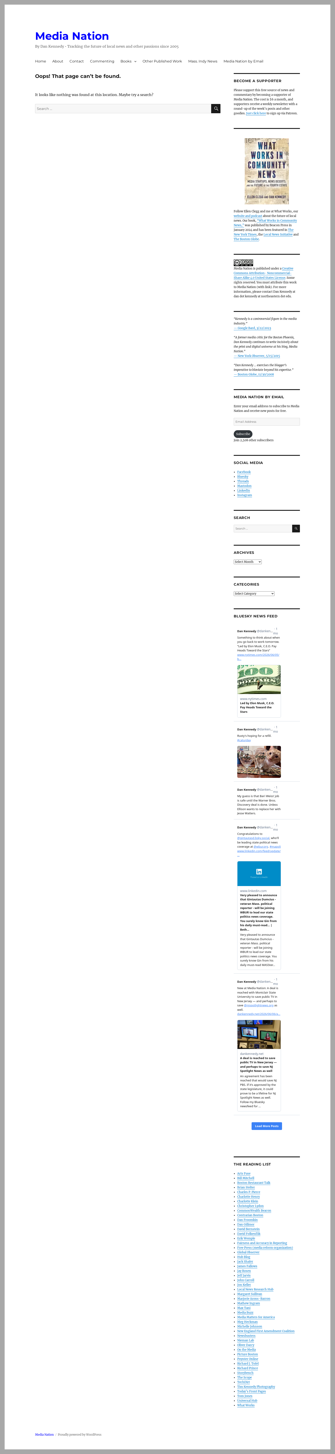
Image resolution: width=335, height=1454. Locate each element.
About (57, 61)
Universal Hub (247, 1401)
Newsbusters (246, 1336)
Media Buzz (245, 1312)
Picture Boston (247, 1354)
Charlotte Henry (248, 1197)
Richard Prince (247, 1368)
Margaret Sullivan (249, 1294)
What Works (246, 1405)
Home (40, 61)
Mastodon (244, 486)
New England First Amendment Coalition (266, 1331)
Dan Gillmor (245, 1224)
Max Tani (243, 1308)
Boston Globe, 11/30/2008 (256, 374)
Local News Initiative (278, 234)
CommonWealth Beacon (254, 1211)
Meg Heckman (247, 1322)
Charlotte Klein (247, 1201)
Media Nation (72, 36)
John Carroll (245, 1280)
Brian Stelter (246, 1187)
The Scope (244, 1377)
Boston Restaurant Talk (253, 1183)
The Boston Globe (246, 239)
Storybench (245, 1373)
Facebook (244, 472)
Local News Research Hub (255, 1289)
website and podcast (248, 216)
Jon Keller (244, 1285)
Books (126, 61)
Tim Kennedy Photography (256, 1387)
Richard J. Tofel (248, 1363)
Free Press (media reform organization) (265, 1248)
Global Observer (248, 1252)
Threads (243, 481)
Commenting (102, 61)
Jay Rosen (244, 1271)
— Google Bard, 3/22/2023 (252, 328)
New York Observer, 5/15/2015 (259, 356)
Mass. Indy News (202, 61)
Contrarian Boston (250, 1215)
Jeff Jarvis (244, 1275)
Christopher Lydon (250, 1206)
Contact (77, 61)
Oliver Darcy (245, 1345)
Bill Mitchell (245, 1178)
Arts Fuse (243, 1173)
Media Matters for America (256, 1317)
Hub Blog (243, 1257)
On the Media (246, 1350)
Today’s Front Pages (251, 1391)
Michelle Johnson (249, 1326)
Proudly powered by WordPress (80, 1435)
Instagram (244, 495)
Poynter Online (247, 1359)
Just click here (256, 113)
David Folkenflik (248, 1234)
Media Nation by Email (243, 61)
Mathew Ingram (248, 1303)
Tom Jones (244, 1396)
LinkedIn (243, 490)
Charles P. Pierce (248, 1192)
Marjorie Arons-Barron (253, 1299)
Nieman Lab (245, 1340)
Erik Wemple (246, 1238)
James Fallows (247, 1266)
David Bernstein (248, 1229)
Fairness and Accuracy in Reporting (262, 1243)
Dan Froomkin (247, 1220)
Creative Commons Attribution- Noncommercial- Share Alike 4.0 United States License (263, 273)
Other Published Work (162, 61)
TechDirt (243, 1382)
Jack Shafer (245, 1262)
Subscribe (243, 434)
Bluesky (242, 477)
